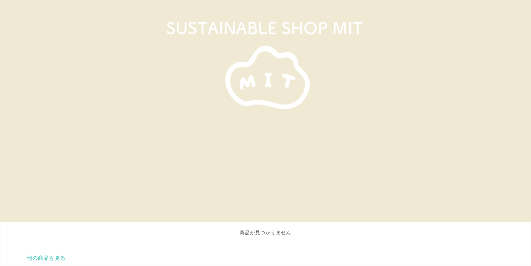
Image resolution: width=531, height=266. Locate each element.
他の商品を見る (46, 258)
